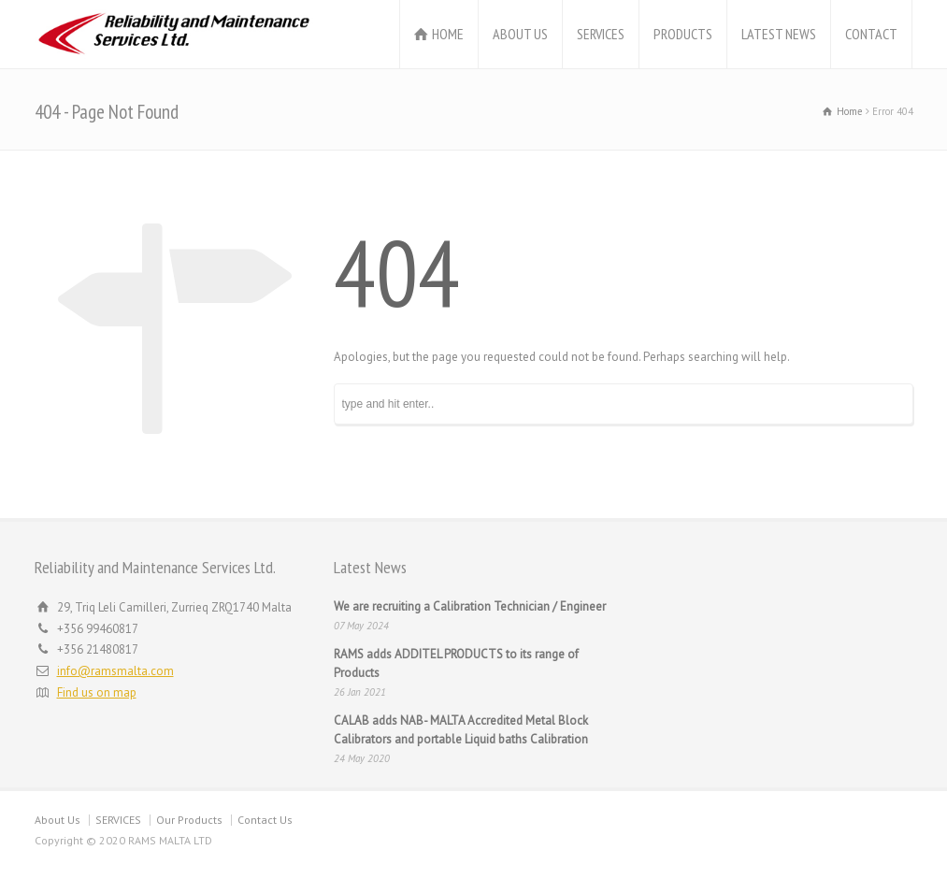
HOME (448, 33)
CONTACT (871, 33)
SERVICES (600, 33)
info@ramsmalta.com (115, 671)
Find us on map (96, 692)
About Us (57, 820)
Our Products (189, 820)
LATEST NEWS (778, 33)
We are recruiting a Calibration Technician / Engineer (470, 606)
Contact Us (265, 820)
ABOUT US (520, 33)
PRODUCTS (682, 33)
